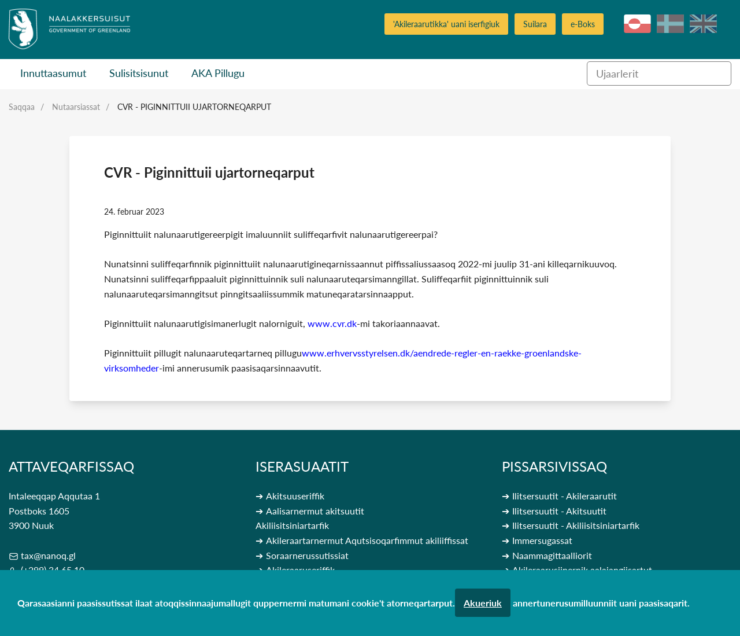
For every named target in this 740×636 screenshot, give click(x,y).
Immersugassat (542, 540)
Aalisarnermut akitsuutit (315, 510)
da (670, 23)
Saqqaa (22, 107)
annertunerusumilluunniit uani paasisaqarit (600, 602)
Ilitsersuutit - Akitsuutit (559, 510)
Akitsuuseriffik (295, 495)
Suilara (535, 24)
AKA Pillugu (218, 73)
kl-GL (637, 23)
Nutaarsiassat (76, 107)
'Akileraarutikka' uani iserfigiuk (446, 24)
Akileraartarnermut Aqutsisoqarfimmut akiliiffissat (367, 540)
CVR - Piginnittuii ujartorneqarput (194, 107)
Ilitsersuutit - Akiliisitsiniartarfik (575, 525)
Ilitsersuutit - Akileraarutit (564, 495)
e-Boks (583, 24)
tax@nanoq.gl (48, 555)
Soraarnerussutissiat (307, 555)
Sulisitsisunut (138, 73)
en (703, 23)
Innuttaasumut (53, 73)
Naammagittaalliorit (552, 555)
